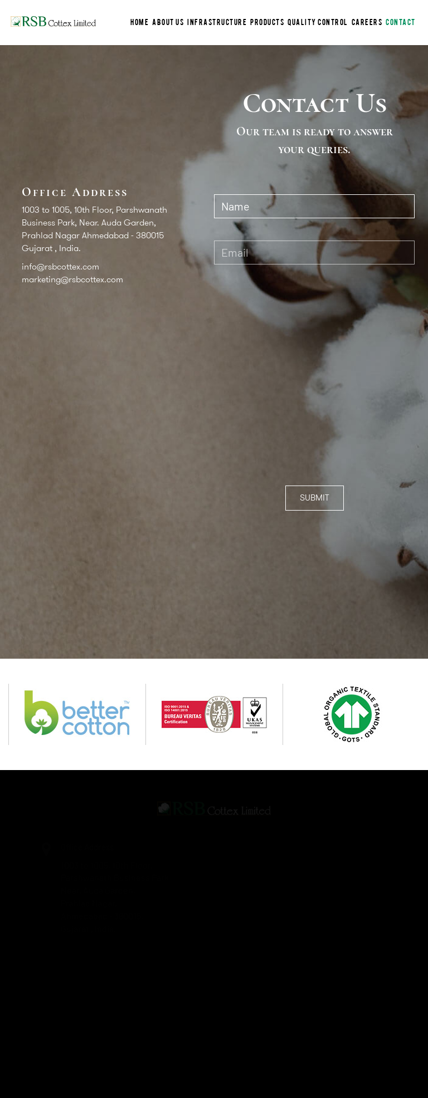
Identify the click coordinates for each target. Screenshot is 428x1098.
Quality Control (318, 21)
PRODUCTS (267, 21)
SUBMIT (314, 497)
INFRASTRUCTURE (217, 21)
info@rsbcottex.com (60, 266)
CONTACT (401, 21)
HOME (139, 21)
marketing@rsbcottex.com (72, 279)
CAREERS (367, 21)
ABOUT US (168, 21)
